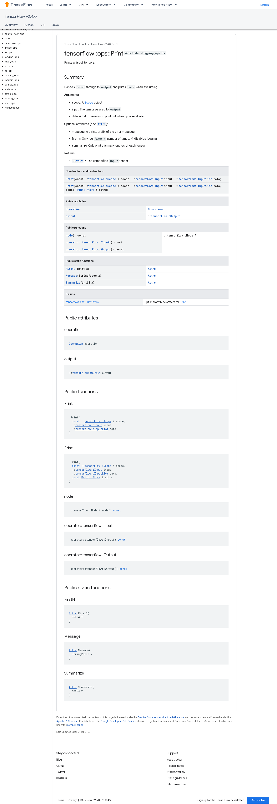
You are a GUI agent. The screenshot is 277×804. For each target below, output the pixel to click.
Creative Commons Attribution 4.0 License (161, 717)
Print (70, 179)
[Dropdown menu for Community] (143, 4)
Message (71, 275)
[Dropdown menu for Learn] (71, 4)
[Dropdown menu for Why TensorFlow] (177, 4)
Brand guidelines (177, 778)
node (69, 235)
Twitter (60, 771)
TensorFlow (70, 44)
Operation (155, 209)
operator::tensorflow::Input (87, 242)
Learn (63, 4)
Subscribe (258, 800)
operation (73, 209)
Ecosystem (103, 4)
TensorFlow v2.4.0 (21, 16)
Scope (88, 102)
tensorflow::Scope (102, 179)
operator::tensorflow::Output (88, 249)
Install (49, 4)
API (84, 44)
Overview (11, 25)
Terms (60, 800)
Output (78, 161)
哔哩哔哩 (61, 778)
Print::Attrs (85, 190)
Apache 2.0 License (67, 721)
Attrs (101, 124)
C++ (118, 44)
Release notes (175, 765)
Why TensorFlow (161, 4)
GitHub (264, 4)
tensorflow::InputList (195, 179)
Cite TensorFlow (176, 784)
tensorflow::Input (149, 179)
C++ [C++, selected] (43, 25)
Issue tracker (174, 759)
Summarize (73, 282)
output (70, 216)
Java (56, 25)
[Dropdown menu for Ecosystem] (115, 4)
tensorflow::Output (165, 216)
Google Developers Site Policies (118, 721)
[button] (25, 29)
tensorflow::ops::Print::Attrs (82, 302)
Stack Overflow (176, 771)
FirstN (70, 268)
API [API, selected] (81, 4)
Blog (59, 759)
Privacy (72, 800)
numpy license (75, 725)
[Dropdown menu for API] (88, 4)
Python (28, 25)
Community (131, 4)
